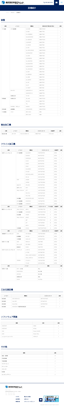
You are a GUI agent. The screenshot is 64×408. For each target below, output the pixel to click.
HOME (7, 12)
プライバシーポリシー (29, 401)
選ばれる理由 (27, 396)
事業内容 (12, 12)
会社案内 (18, 399)
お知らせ (26, 399)
